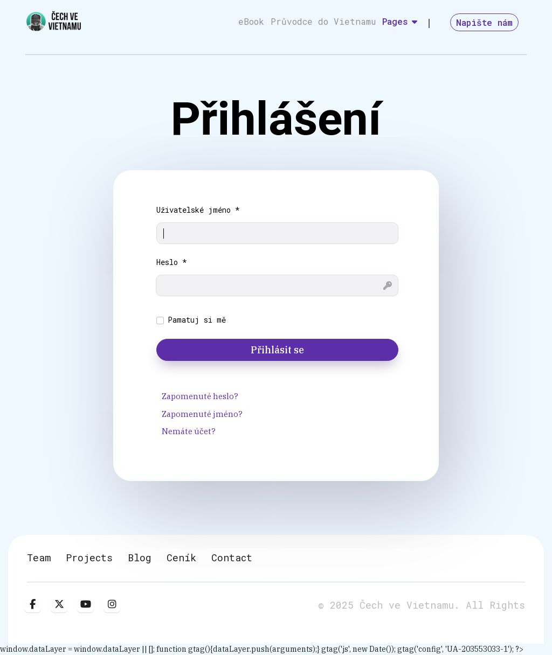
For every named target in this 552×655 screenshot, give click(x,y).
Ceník (181, 557)
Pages (395, 21)
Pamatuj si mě (197, 320)
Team (39, 557)
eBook (251, 21)
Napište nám (484, 22)
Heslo (171, 262)
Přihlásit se (277, 350)
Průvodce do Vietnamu (323, 21)
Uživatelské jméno (198, 210)
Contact (231, 557)
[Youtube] (85, 604)
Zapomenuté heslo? (200, 396)
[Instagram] (112, 604)
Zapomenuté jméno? (202, 414)
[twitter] (59, 604)
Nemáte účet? (189, 431)
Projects (89, 557)
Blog (139, 557)
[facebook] (32, 604)
